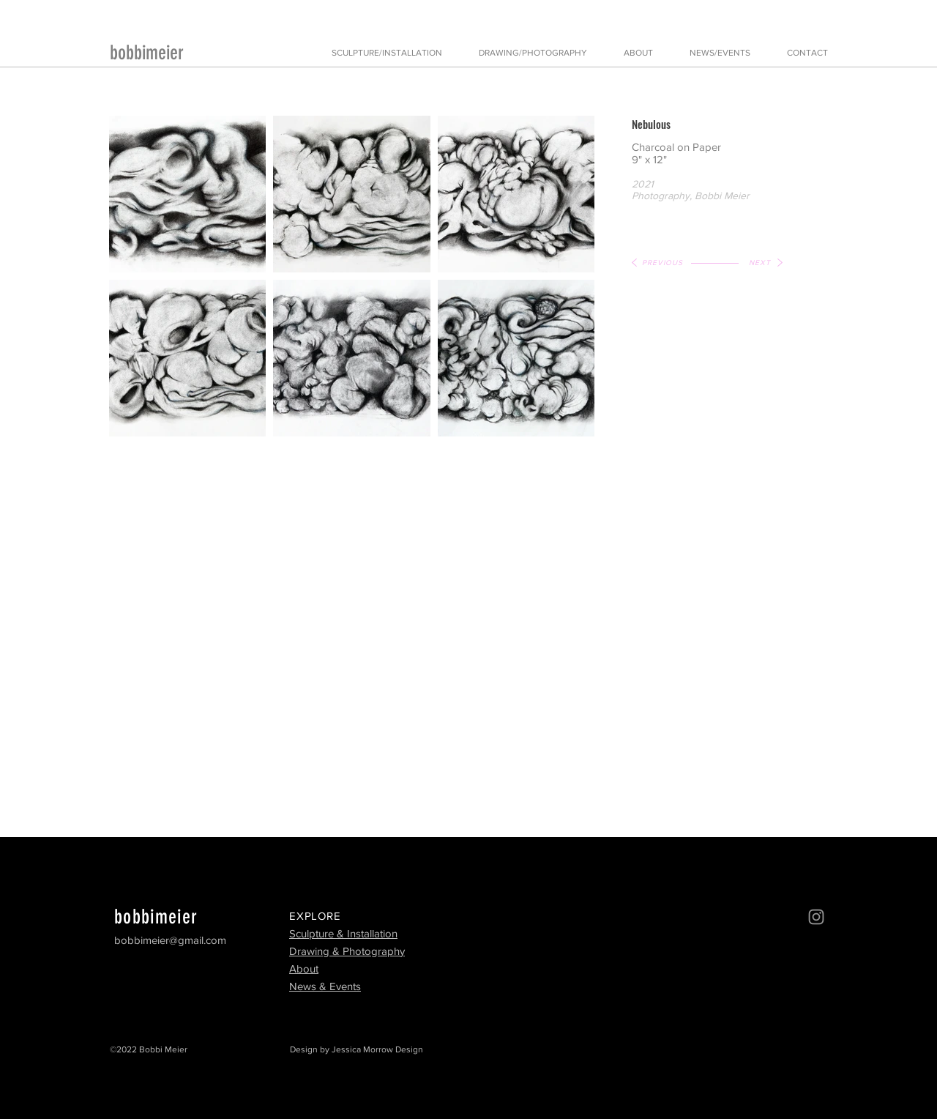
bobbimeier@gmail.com (170, 940)
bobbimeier (147, 52)
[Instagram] (816, 917)
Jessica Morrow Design (377, 1049)
